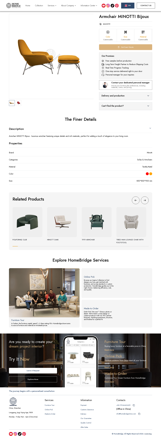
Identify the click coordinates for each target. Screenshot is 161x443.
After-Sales (84, 427)
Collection (39, 5)
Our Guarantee (86, 418)
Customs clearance (87, 409)
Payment (83, 405)
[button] (52, 5)
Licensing (148, 434)
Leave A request (33, 370)
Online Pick (49, 409)
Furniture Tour (50, 405)
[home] (13, 5)
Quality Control (86, 423)
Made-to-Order (50, 414)
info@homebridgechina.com (126, 414)
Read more (109, 349)
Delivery (83, 414)
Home (27, 5)
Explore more (33, 379)
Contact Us (145, 5)
